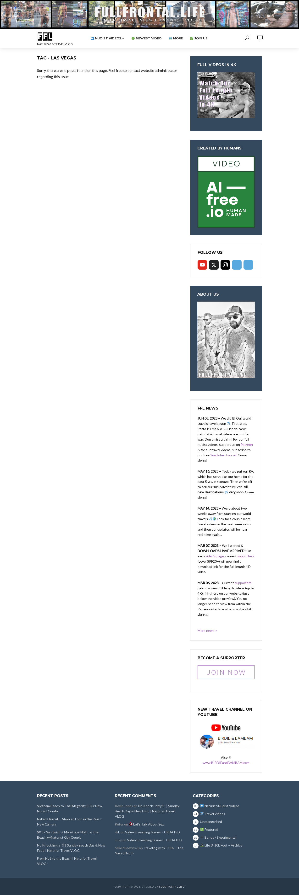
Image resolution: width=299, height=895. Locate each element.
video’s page (214, 556)
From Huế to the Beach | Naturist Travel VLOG (67, 861)
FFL (117, 832)
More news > (207, 631)
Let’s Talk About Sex (146, 824)
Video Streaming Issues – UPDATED (152, 832)
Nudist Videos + (107, 38)
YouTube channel (223, 455)
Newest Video (146, 38)
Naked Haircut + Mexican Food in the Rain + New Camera (69, 821)
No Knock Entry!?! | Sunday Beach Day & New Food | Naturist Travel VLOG (71, 847)
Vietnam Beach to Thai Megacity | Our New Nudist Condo (69, 808)
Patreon (247, 444)
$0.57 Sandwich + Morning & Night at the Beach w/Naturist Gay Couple (68, 834)
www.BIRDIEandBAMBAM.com (226, 763)
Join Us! (199, 38)
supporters (245, 556)
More (176, 38)
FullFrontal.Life (171, 886)
